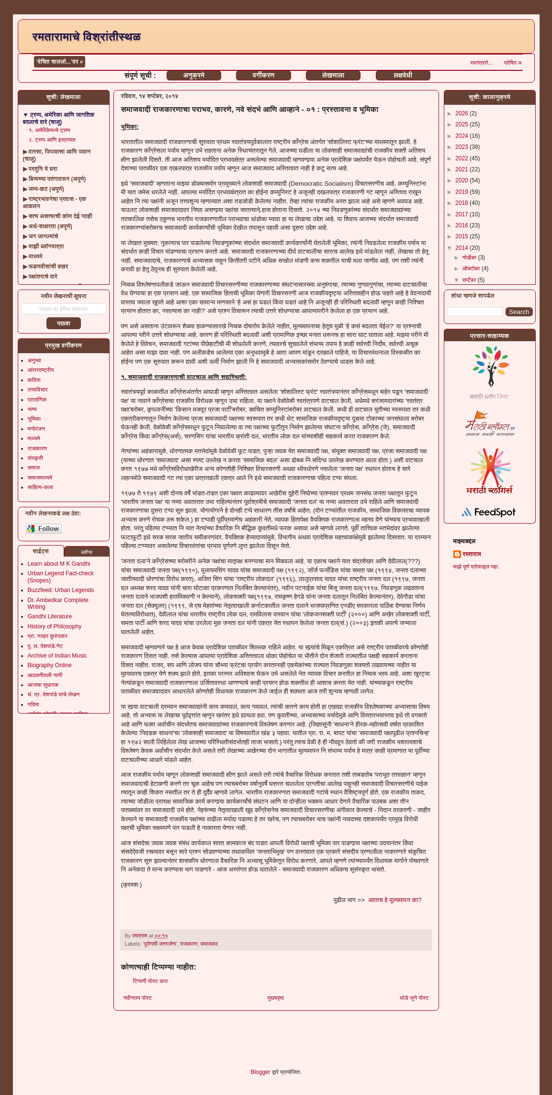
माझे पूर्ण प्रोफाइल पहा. (476, 566)
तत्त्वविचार (38, 389)
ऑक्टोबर (471, 268)
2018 (462, 203)
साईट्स (41, 551)
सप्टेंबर (469, 280)
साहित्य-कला (41, 487)
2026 (462, 113)
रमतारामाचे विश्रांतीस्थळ (87, 36)
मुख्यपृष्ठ (276, 997)
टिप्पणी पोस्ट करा (150, 981)
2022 (462, 158)
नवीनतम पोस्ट (138, 997)
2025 (462, 124)
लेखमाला (333, 75)
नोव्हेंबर (470, 257)
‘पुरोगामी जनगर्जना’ (160, 944)
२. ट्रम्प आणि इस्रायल (52, 139)
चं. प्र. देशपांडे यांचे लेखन (54, 694)
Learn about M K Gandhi (59, 563)
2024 (462, 136)
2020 (462, 180)
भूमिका (34, 418)
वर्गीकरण (264, 75)
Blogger (260, 1072)
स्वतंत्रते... (500, 62)
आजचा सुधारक (43, 685)
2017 (462, 214)
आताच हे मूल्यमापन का (393, 900)
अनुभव (34, 360)
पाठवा (63, 323)
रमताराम (472, 554)
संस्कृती (35, 458)
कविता (34, 380)
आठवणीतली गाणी (45, 675)
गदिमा (33, 704)
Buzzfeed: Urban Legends (61, 590)
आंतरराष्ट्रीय (41, 370)
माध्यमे (34, 438)
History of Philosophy (55, 626)
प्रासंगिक (37, 399)
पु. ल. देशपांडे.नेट (45, 646)
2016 (462, 225)
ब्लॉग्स (86, 552)
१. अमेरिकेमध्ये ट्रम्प (49, 130)
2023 (462, 147)
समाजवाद (209, 944)
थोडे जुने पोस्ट (414, 997)
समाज (34, 467)
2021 (462, 169)
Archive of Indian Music (57, 655)
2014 (462, 248)
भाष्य (32, 409)
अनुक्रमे (193, 75)
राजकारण (189, 944)
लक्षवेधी (403, 75)
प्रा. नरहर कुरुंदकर (48, 636)
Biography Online (50, 665)
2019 (462, 192)
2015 (462, 236)
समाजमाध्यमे (40, 477)
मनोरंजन (36, 428)
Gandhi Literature (50, 616)
